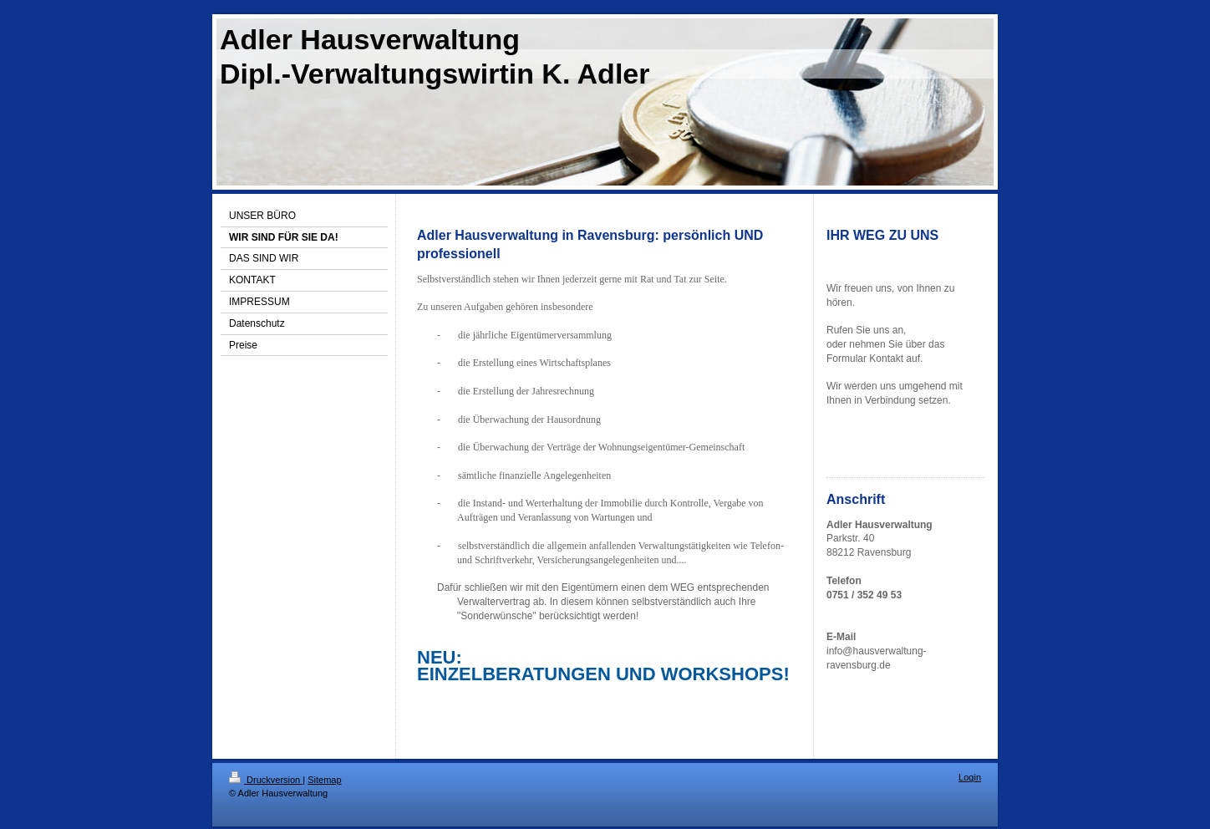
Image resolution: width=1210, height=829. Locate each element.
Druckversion (265, 780)
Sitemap (324, 780)
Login (969, 777)
